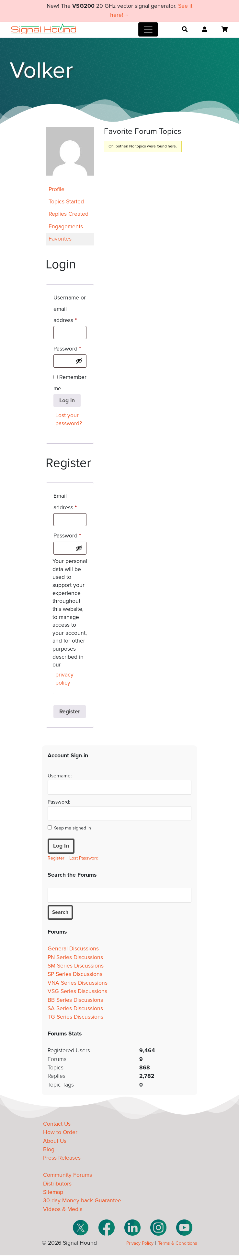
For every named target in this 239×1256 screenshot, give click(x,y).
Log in (67, 400)
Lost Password (83, 858)
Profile (56, 189)
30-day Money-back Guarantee (82, 1201)
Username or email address (69, 309)
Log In (61, 845)
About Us (54, 1141)
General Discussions (73, 949)
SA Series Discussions (75, 1009)
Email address (69, 502)
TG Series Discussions (75, 1017)
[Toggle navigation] (148, 29)
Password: (59, 802)
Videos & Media (63, 1210)
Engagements (66, 226)
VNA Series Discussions (78, 983)
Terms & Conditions (177, 1244)
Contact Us (57, 1124)
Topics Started (66, 201)
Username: (60, 776)
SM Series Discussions (76, 966)
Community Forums (67, 1176)
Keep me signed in (72, 828)
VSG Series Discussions (77, 992)
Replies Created (68, 214)
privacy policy (64, 678)
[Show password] (79, 360)
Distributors (57, 1184)
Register (69, 711)
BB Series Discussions (75, 1000)
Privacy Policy (140, 1244)
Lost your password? (68, 419)
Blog (48, 1150)
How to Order (60, 1133)
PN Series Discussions (75, 958)
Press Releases (62, 1158)
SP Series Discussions (75, 975)
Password (69, 347)
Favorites (60, 238)
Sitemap (53, 1193)
